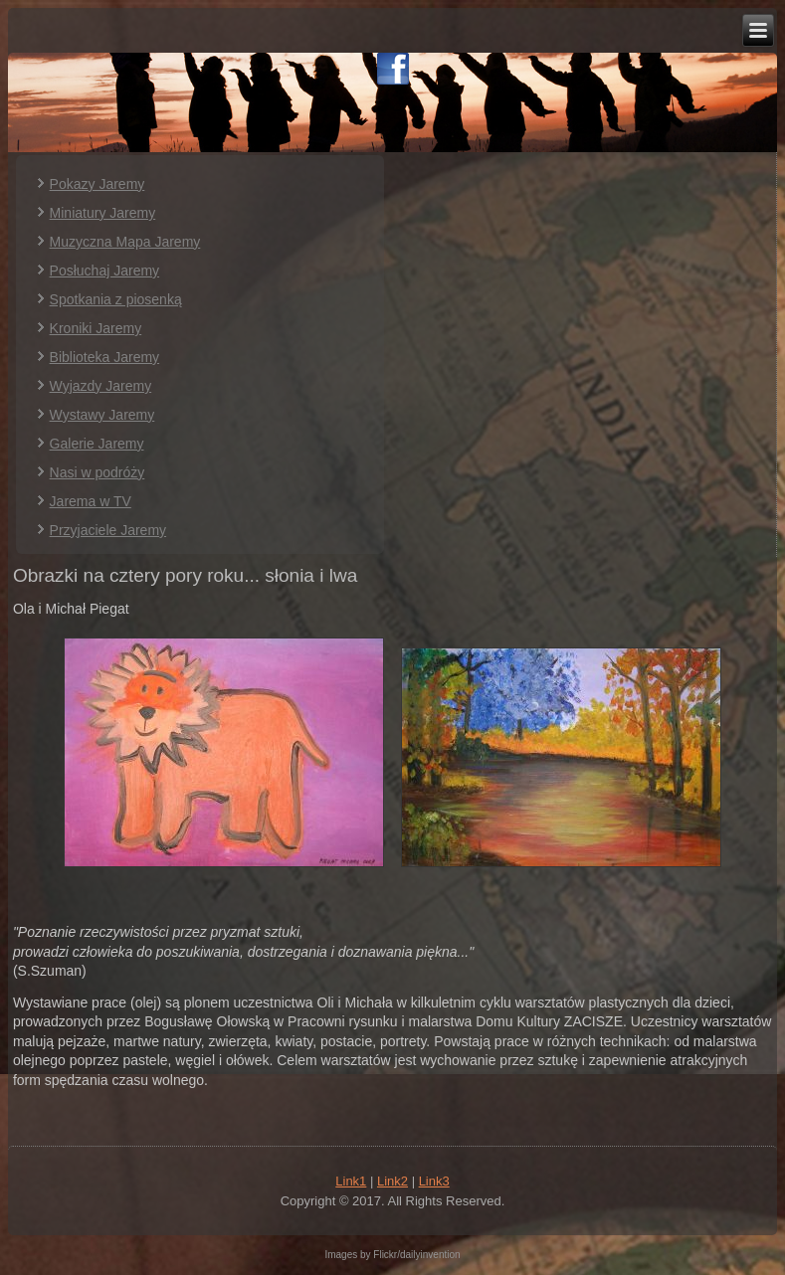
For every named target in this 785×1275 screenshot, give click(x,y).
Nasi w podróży (97, 472)
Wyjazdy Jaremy (101, 386)
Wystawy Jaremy (102, 415)
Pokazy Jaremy (97, 184)
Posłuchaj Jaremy (105, 270)
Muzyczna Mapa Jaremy (125, 242)
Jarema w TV (90, 501)
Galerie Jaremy (97, 444)
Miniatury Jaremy (103, 213)
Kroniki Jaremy (96, 328)
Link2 (392, 1181)
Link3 (434, 1181)
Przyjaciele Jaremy (108, 530)
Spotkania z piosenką (116, 299)
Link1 (350, 1181)
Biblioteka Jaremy (105, 357)
